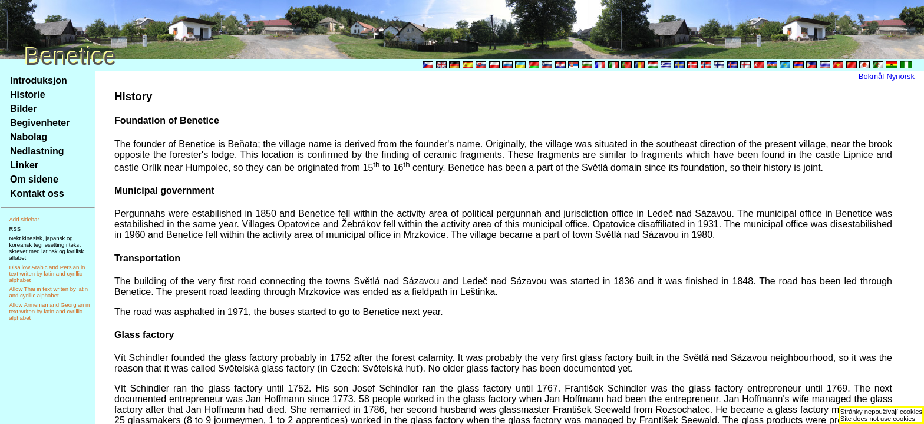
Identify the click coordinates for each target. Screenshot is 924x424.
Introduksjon (38, 80)
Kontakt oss (37, 193)
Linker (24, 165)
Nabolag (28, 137)
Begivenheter (40, 123)
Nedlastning (37, 151)
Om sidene (34, 179)
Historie (27, 95)
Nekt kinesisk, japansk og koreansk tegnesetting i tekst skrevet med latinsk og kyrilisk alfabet (46, 248)
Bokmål (871, 76)
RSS (15, 229)
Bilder (23, 109)
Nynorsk (900, 76)
